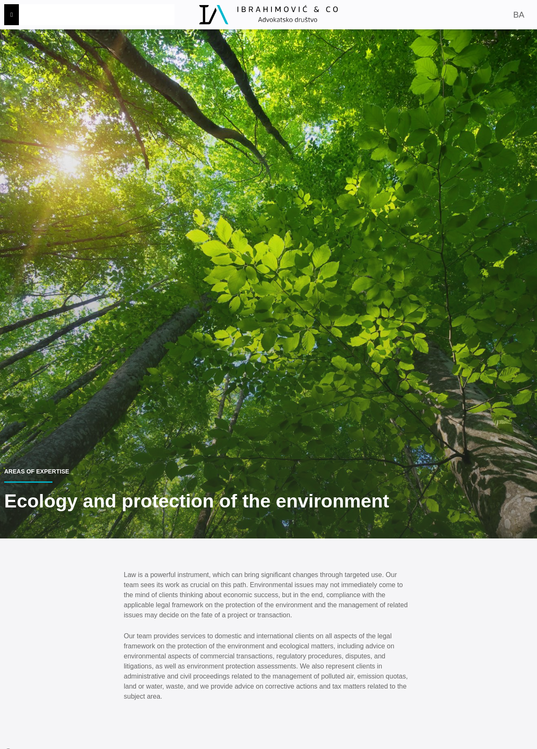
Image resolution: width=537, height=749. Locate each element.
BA (518, 14)
